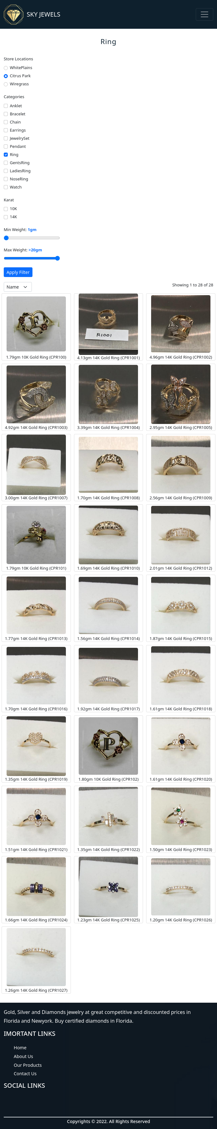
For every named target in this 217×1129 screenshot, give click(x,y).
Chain (15, 122)
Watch (16, 187)
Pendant (18, 146)
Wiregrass (19, 84)
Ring (14, 154)
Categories (14, 96)
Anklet (16, 105)
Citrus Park (20, 75)
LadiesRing (20, 171)
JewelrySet (20, 138)
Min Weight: (20, 229)
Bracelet (18, 114)
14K (13, 216)
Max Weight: (23, 250)
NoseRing (19, 179)
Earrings (18, 130)
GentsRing (20, 162)
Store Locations (18, 59)
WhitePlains (21, 67)
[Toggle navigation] (204, 14)
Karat (9, 200)
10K (13, 208)
